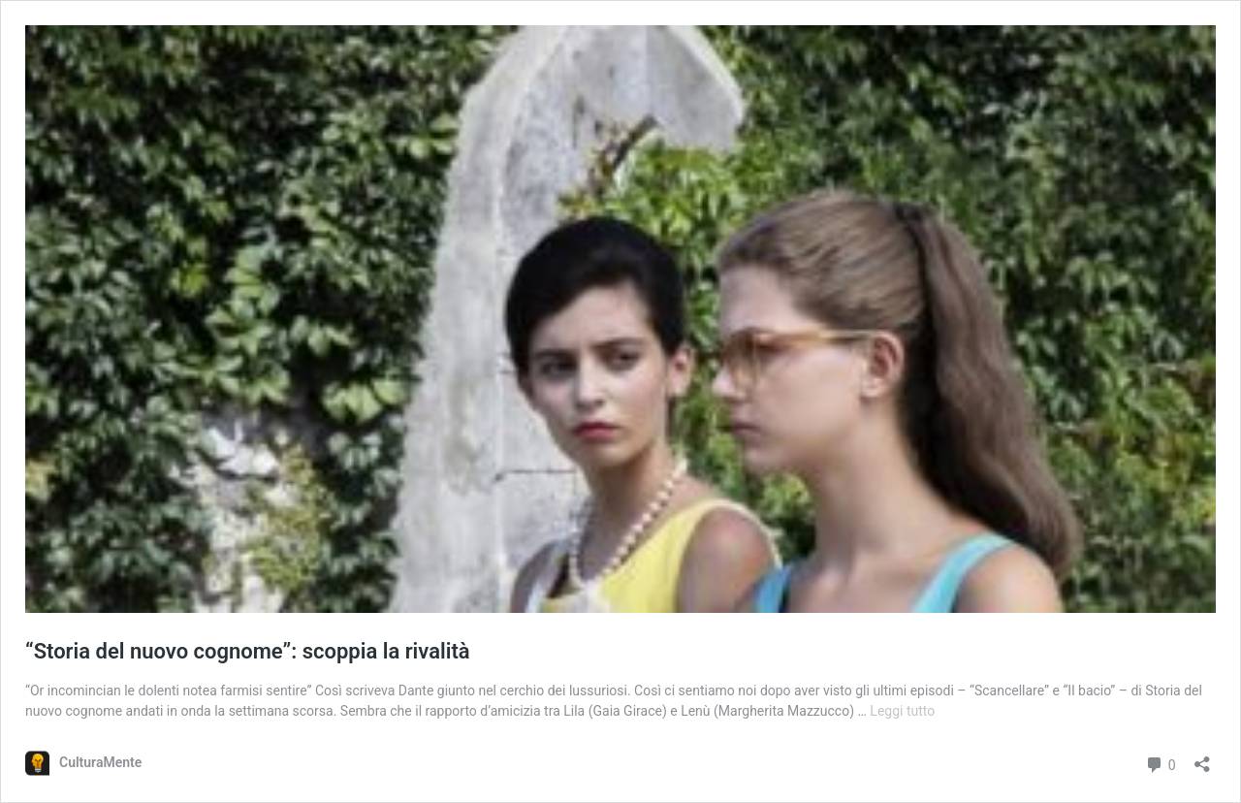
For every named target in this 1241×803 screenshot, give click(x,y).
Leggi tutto (902, 711)
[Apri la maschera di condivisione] (1202, 758)
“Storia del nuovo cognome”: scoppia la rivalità (247, 651)
